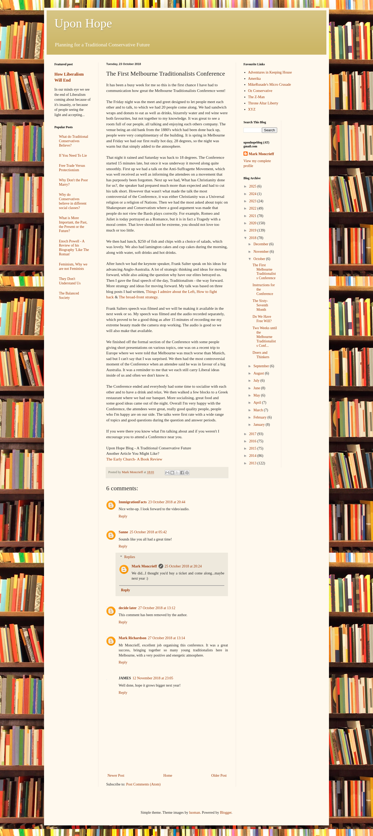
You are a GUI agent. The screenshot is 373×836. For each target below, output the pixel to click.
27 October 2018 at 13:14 (166, 638)
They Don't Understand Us (70, 281)
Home (167, 775)
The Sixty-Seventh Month (260, 305)
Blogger (225, 813)
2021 (253, 216)
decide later (128, 608)
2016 (253, 441)
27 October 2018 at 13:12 (156, 608)
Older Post (219, 775)
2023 (253, 201)
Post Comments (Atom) (143, 784)
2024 (253, 194)
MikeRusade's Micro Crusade (269, 85)
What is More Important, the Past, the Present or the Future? (73, 224)
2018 (253, 238)
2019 (253, 230)
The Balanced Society (69, 295)
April (257, 403)
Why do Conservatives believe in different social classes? (73, 201)
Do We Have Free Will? (262, 319)
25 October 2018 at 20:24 (183, 566)
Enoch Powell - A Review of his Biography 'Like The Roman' (74, 247)
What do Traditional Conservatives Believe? (73, 141)
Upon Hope (83, 23)
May (257, 395)
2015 (253, 448)
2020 (253, 223)
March (258, 410)
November (261, 252)
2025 (253, 186)
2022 (253, 208)
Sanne (123, 532)
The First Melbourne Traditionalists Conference (264, 271)
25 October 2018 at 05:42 (148, 532)
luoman (194, 813)
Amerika (254, 79)
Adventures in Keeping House (270, 72)
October (259, 259)
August (259, 373)
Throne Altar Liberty (263, 103)
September (261, 366)
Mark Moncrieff (144, 566)
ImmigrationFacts (133, 502)
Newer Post (115, 775)
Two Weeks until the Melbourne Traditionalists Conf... (265, 336)
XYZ (252, 109)
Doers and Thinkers (261, 355)
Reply (123, 516)
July (256, 381)
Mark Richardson (132, 638)
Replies (129, 557)
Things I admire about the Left (170, 291)
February (260, 417)
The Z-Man (256, 97)
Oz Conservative (260, 91)
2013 (253, 463)
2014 (253, 456)
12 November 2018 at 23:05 (152, 678)
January (259, 425)
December (261, 244)
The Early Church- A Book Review (134, 459)
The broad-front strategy (138, 297)
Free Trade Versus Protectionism (72, 168)
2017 (253, 434)
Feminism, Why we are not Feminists (73, 266)
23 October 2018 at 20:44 (166, 502)
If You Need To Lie (73, 155)
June (257, 388)
